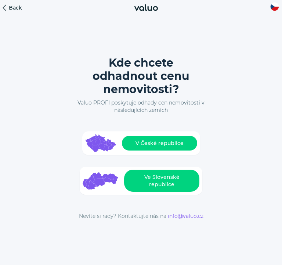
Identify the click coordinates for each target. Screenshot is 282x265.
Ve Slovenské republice (162, 181)
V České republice (159, 143)
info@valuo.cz (185, 216)
